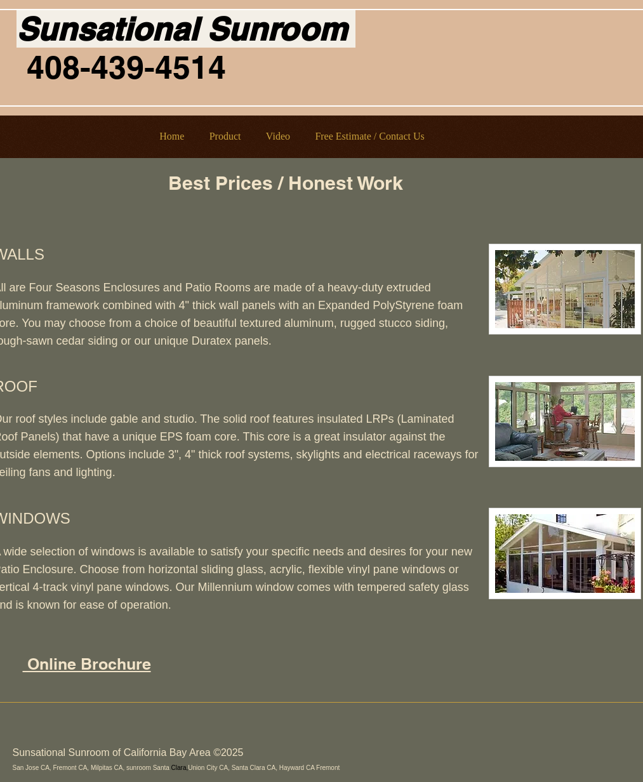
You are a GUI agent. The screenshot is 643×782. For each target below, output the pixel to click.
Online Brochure (87, 663)
